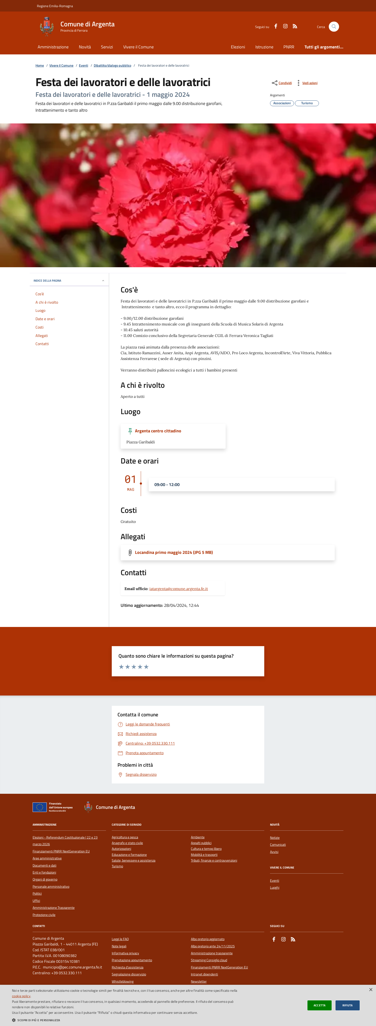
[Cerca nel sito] (334, 27)
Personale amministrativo (51, 886)
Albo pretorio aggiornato (207, 939)
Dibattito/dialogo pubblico (112, 65)
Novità (85, 47)
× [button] (370, 990)
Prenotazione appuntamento (132, 960)
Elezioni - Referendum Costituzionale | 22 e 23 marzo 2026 (65, 841)
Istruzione (264, 47)
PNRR (288, 47)
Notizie (275, 837)
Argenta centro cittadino (158, 431)
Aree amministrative (47, 858)
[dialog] (188, 1005)
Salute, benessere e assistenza (133, 860)
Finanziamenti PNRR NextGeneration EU (61, 851)
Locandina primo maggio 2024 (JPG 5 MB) (174, 552)
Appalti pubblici (201, 843)
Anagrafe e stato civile (127, 843)
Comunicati (278, 844)
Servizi (107, 47)
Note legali (119, 946)
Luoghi (274, 887)
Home (39, 65)
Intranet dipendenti (204, 974)
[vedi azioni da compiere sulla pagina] (306, 83)
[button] (125, 1020)
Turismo (117, 866)
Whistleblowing (123, 981)
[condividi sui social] (281, 83)
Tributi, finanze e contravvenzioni (214, 860)
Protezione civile (44, 914)
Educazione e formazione (129, 854)
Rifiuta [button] (347, 1005)
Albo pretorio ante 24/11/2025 (213, 946)
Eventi (83, 65)
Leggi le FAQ (120, 939)
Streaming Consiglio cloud (209, 960)
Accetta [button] (320, 1005)
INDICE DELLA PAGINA (69, 280)
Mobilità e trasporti (204, 854)
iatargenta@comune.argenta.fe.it (178, 588)
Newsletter (199, 981)
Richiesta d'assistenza (127, 967)
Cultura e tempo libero (206, 848)
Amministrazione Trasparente (54, 907)
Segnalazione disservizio (129, 974)
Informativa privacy (125, 953)
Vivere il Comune (138, 47)
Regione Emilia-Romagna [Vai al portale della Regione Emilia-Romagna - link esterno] (55, 5)
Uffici (36, 900)
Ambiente (198, 837)
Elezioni (238, 47)
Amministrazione (53, 47)
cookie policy (21, 995)
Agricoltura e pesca (125, 837)
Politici (37, 893)
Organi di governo (45, 879)
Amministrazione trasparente (212, 953)
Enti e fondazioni (44, 872)
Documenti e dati (44, 865)
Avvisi (274, 851)
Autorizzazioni (121, 848)
